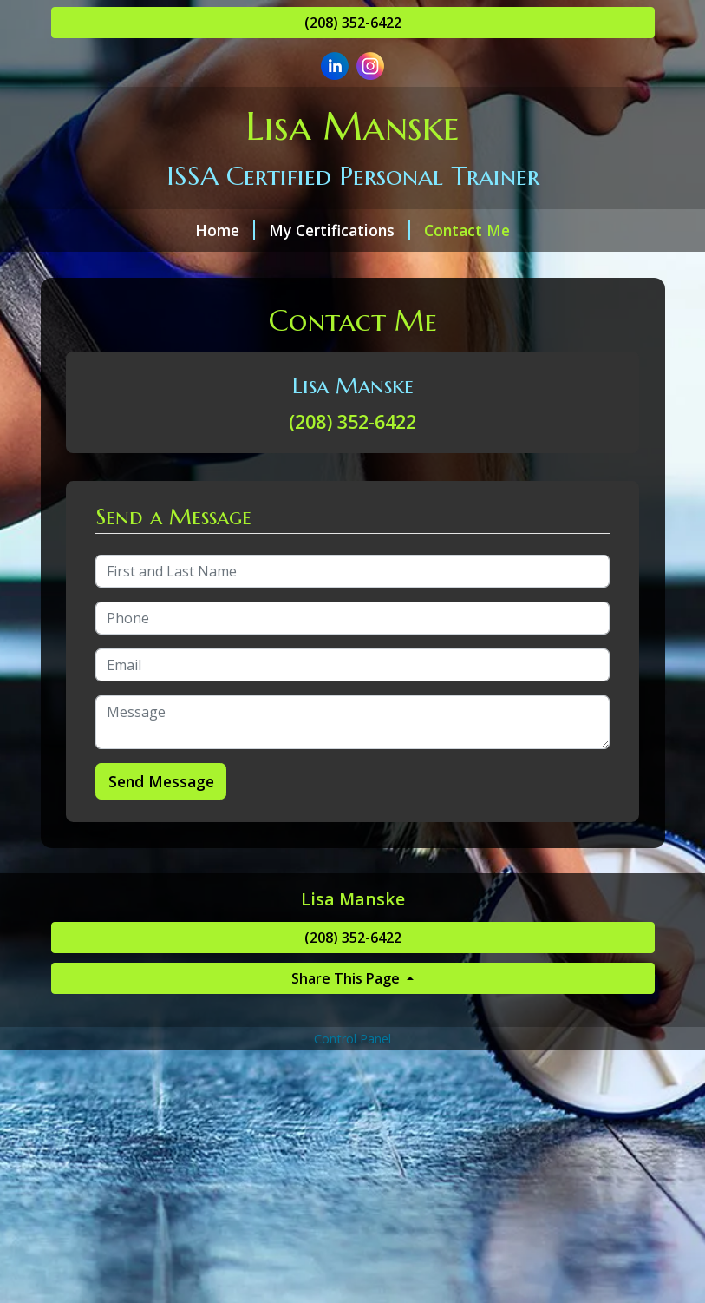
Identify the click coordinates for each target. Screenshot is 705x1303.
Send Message (161, 781)
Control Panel (352, 1038)
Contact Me (467, 230)
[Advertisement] (352, 1176)
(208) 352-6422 (352, 22)
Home (225, 230)
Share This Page (347, 978)
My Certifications (339, 230)
